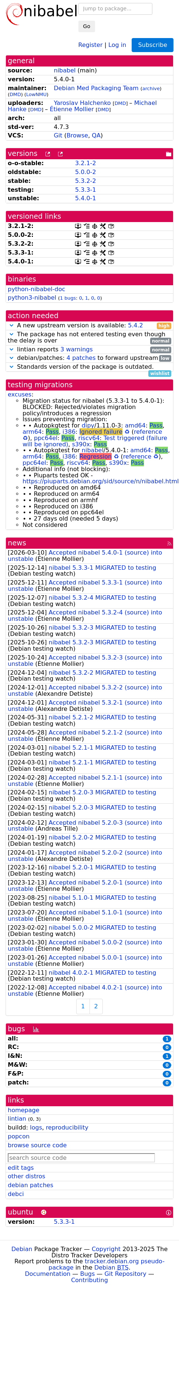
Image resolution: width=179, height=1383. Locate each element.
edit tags (21, 1167)
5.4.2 (135, 325)
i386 (69, 431)
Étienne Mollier (72, 109)
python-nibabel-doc (36, 289)
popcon (19, 1136)
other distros (26, 1176)
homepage (23, 1110)
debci (16, 1194)
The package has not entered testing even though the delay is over (89, 337)
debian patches (30, 1185)
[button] (11, 325)
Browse (77, 135)
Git (58, 135)
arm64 (32, 431)
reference (148, 431)
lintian (17, 1118)
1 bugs (68, 298)
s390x (81, 444)
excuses (19, 394)
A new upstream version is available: (89, 326)
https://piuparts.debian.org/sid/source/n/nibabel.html (101, 481)
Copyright (106, 1249)
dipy (88, 425)
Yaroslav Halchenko (82, 102)
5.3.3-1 (85, 189)
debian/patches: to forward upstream (89, 358)
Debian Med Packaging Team (96, 88)
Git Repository (125, 1273)
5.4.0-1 (85, 198)
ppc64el (46, 438)
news (17, 543)
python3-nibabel (32, 297)
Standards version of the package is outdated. (89, 367)
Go (86, 26)
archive (151, 88)
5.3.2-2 (85, 180)
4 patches (81, 357)
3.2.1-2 (85, 163)
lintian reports (89, 350)
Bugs (87, 1273)
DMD (15, 94)
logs (36, 1127)
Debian (22, 1249)
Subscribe (152, 44)
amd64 (135, 425)
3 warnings (76, 349)
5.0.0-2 (85, 172)
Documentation (47, 1273)
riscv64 (89, 438)
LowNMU (36, 94)
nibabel (64, 70)
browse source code (37, 1145)
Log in (117, 44)
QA (96, 135)
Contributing (89, 1280)
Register (90, 44)
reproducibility (67, 1127)
